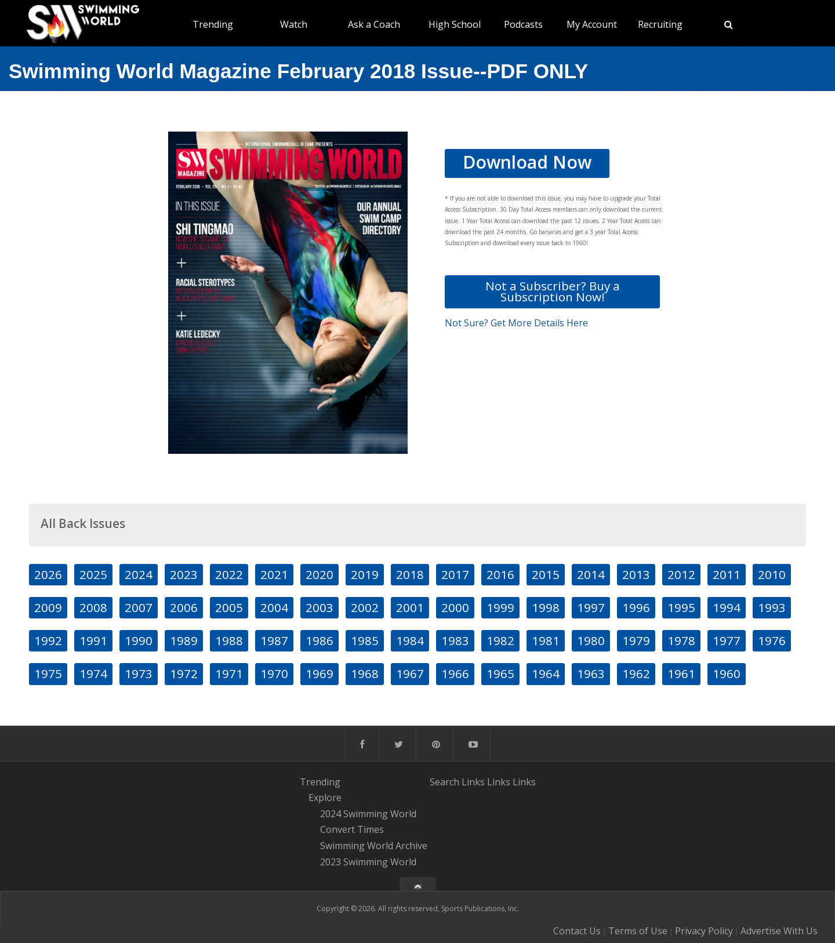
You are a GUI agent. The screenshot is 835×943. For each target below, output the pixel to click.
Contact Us (577, 930)
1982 (500, 640)
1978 (681, 640)
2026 (48, 574)
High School (455, 24)
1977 (726, 640)
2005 (229, 607)
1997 (591, 607)
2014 (591, 574)
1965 (500, 673)
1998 (546, 607)
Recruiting (660, 24)
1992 (48, 640)
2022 (229, 574)
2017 (455, 574)
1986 (319, 640)
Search (444, 781)
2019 (365, 574)
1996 (636, 607)
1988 (229, 640)
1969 (319, 673)
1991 (93, 640)
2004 (274, 607)
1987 (274, 640)
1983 (455, 640)
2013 (636, 574)
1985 (365, 640)
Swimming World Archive (373, 845)
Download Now (527, 162)
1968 (365, 673)
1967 (410, 673)
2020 (319, 574)
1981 (546, 640)
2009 (48, 607)
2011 (726, 574)
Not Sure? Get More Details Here (516, 322)
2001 (410, 607)
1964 (546, 673)
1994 (726, 607)
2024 (139, 574)
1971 (229, 673)
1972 (184, 673)
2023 (184, 574)
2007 (139, 607)
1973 (139, 673)
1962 (636, 673)
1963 (591, 673)
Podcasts (523, 24)
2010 (772, 574)
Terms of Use (637, 930)
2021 (274, 574)
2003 (319, 607)
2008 (93, 607)
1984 (410, 640)
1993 (772, 607)
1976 (772, 640)
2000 (455, 607)
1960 (726, 673)
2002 (365, 607)
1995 (681, 607)
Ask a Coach (374, 24)
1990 (139, 640)
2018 (410, 574)
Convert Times (352, 830)
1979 (636, 640)
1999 (500, 607)
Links (473, 781)
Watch (293, 24)
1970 (274, 673)
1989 (184, 640)
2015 (546, 574)
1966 (455, 673)
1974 (93, 673)
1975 (48, 673)
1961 (681, 673)
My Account (592, 24)
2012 (681, 574)
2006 (184, 607)
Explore (325, 797)
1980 (591, 640)
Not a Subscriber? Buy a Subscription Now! (552, 291)
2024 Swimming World (368, 813)
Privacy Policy (704, 930)
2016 (500, 574)
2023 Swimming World (368, 861)
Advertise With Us (779, 930)
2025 (93, 574)
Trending (213, 24)
